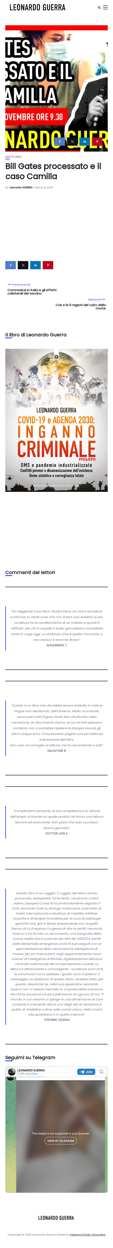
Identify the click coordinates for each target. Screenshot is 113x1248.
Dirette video (13, 157)
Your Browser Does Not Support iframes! (56, 1130)
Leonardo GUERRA (21, 187)
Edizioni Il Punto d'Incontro (88, 1235)
